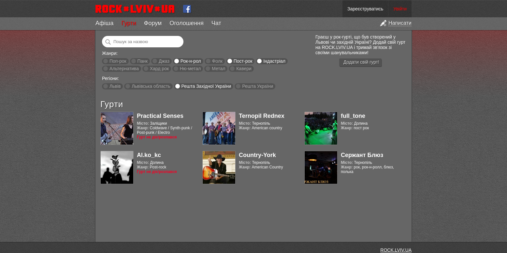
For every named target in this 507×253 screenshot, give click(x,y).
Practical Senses (160, 116)
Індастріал (274, 61)
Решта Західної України (206, 86)
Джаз (164, 61)
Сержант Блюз (362, 155)
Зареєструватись (365, 8)
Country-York (257, 155)
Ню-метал (190, 68)
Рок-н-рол (191, 61)
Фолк (217, 61)
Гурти (128, 23)
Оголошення (186, 23)
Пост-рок (243, 61)
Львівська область (151, 86)
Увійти (400, 8)
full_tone (353, 116)
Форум (153, 23)
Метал (218, 68)
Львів (115, 86)
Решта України (257, 86)
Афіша (104, 23)
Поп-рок (117, 61)
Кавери (244, 68)
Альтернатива (124, 68)
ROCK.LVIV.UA (396, 250)
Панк (142, 61)
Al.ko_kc (149, 155)
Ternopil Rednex (261, 116)
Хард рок (159, 68)
